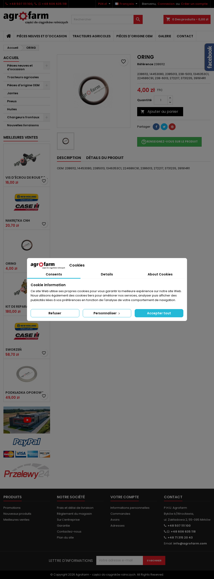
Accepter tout (159, 313)
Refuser (54, 313)
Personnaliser (107, 313)
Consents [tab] (54, 274)
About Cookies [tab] (160, 274)
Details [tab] (107, 274)
